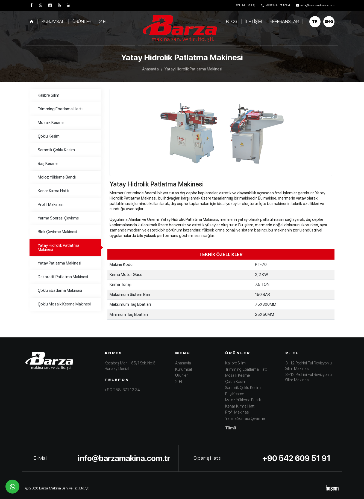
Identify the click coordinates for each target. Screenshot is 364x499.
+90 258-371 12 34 (122, 389)
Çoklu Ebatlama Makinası (60, 290)
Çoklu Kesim (49, 136)
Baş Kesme (48, 163)
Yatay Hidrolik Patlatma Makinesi (58, 247)
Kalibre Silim (48, 95)
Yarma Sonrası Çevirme (58, 218)
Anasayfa (150, 69)
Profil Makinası (50, 204)
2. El (103, 21)
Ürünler (81, 21)
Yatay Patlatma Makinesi (59, 263)
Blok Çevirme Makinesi (57, 231)
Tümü (230, 428)
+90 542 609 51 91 (296, 458)
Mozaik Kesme (51, 122)
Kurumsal (53, 21)
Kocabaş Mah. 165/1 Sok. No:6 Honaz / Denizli (129, 366)
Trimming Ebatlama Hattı (60, 108)
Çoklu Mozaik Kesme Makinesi (64, 304)
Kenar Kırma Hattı (53, 190)
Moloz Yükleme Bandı (57, 177)
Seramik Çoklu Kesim (56, 149)
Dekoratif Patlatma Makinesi (63, 276)
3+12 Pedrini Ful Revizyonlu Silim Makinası (308, 366)
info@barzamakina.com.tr (124, 458)
